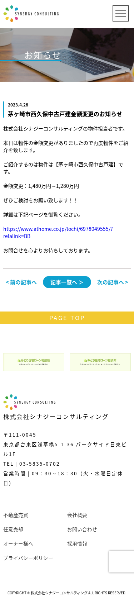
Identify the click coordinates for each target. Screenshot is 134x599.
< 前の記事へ (21, 282)
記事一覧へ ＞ (67, 282)
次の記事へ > (112, 282)
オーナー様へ (18, 543)
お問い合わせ (82, 529)
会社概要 (77, 514)
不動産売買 (15, 514)
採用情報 (77, 543)
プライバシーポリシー (28, 557)
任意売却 (13, 529)
